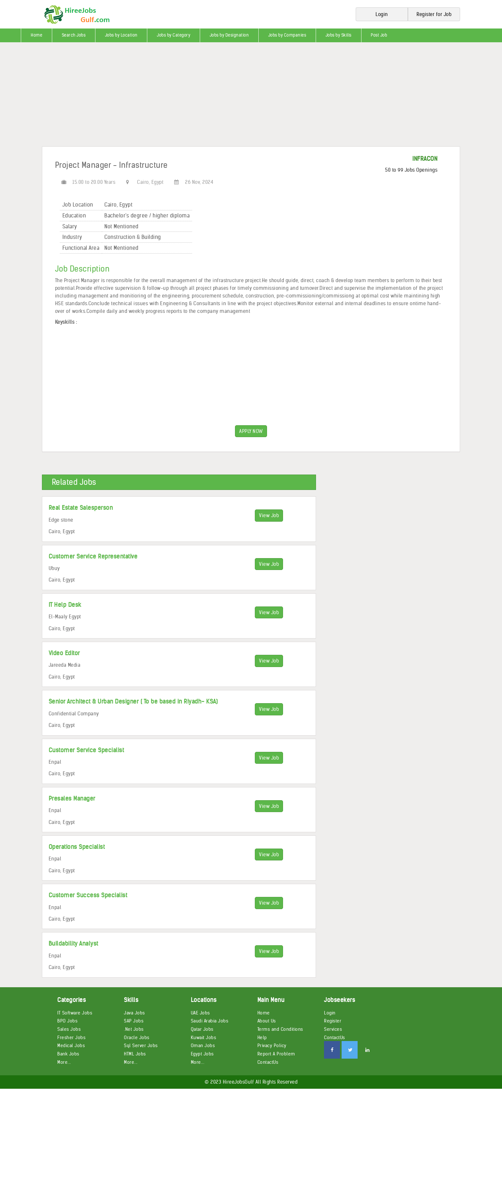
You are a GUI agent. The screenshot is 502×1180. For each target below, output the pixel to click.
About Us (266, 1021)
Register (332, 1021)
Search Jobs (74, 35)
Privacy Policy (272, 1045)
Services (333, 1029)
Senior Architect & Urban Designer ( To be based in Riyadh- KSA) (133, 701)
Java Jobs (134, 1013)
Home (36, 35)
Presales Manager (72, 798)
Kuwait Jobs (203, 1037)
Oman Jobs (203, 1045)
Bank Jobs (68, 1054)
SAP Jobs (133, 1021)
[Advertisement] (192, 97)
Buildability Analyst (73, 943)
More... (64, 1062)
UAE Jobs (200, 1013)
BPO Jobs (67, 1021)
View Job (269, 515)
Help (262, 1037)
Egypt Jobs (202, 1054)
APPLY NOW (251, 431)
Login (330, 1013)
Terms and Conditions (280, 1029)
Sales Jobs (69, 1029)
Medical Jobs (71, 1045)
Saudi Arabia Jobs (210, 1021)
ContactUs (268, 1062)
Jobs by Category (173, 35)
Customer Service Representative (93, 556)
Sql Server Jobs (141, 1045)
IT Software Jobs (74, 1013)
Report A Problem (276, 1054)
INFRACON (424, 158)
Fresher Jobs (71, 1037)
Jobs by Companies (287, 35)
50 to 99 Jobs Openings (411, 170)
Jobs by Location (121, 35)
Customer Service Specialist (86, 750)
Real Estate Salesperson (81, 507)
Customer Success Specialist (88, 895)
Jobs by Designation (229, 35)
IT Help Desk (65, 604)
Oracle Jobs (137, 1037)
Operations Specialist (77, 846)
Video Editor (64, 653)
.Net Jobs (134, 1029)
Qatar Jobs (202, 1029)
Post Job (379, 35)
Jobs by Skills (339, 35)
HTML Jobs (135, 1054)
